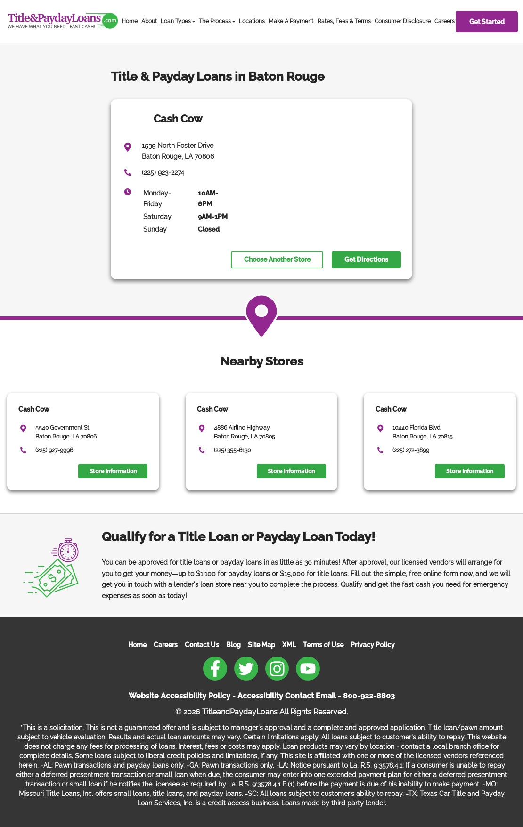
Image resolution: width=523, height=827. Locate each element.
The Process (215, 21)
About (149, 21)
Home (130, 21)
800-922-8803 (369, 695)
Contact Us (202, 645)
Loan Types (176, 21)
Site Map (261, 645)
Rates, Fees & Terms (344, 21)
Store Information (113, 471)
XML (289, 645)
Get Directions (366, 259)
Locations (252, 21)
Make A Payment (291, 21)
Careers (444, 21)
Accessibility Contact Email (286, 695)
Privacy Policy (373, 645)
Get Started (487, 21)
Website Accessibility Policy (179, 695)
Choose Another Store (277, 259)
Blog (233, 645)
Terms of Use (323, 645)
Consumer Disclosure (403, 21)
